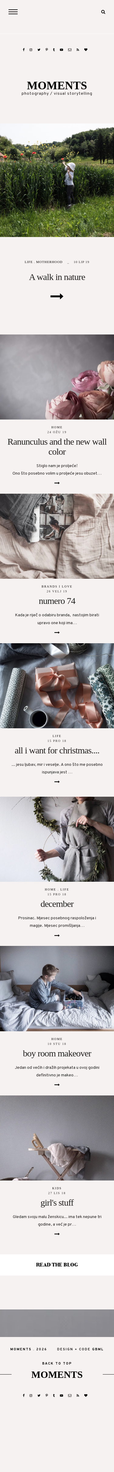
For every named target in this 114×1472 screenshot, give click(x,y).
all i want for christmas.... (57, 750)
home (57, 427)
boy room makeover (57, 1053)
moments (57, 85)
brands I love (57, 586)
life (29, 262)
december (57, 904)
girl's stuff (57, 1202)
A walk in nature (57, 277)
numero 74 (57, 601)
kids (57, 1188)
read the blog (57, 1265)
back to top (57, 1364)
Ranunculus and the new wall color (56, 446)
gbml (98, 1349)
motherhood (49, 262)
